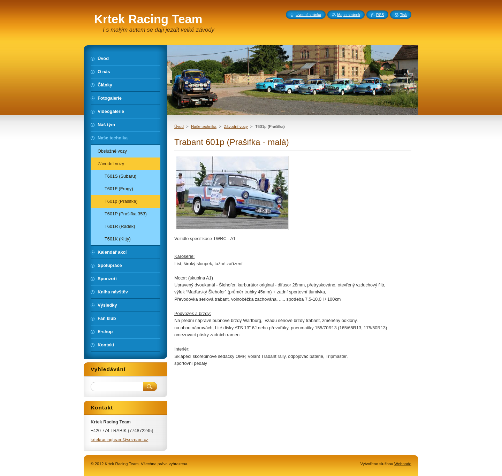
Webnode (402, 464)
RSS (380, 15)
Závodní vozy (236, 126)
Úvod (179, 126)
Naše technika (203, 126)
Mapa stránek (348, 15)
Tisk (403, 15)
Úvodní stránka (308, 15)
